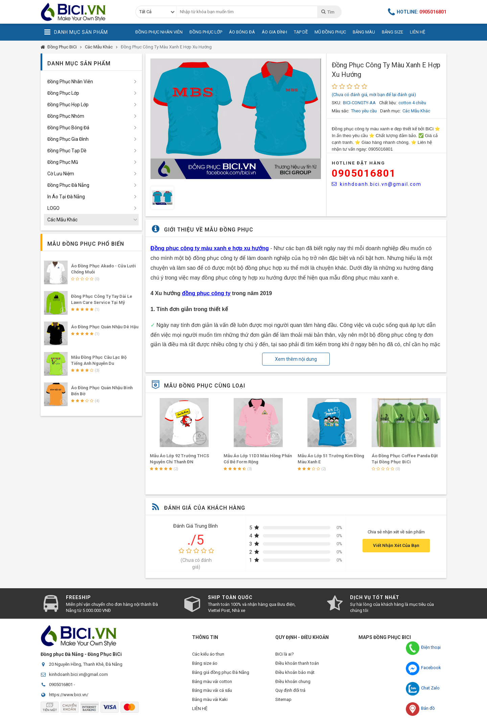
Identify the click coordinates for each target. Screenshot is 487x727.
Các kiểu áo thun (208, 654)
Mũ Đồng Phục (330, 32)
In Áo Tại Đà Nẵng (66, 196)
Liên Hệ (417, 32)
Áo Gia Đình (274, 32)
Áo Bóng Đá (242, 32)
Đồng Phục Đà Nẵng (68, 185)
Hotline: (417, 11)
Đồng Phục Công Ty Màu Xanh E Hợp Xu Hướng (166, 46)
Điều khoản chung (292, 684)
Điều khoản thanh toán (297, 664)
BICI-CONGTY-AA (359, 102)
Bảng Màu (364, 32)
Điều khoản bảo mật (295, 674)
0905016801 (364, 173)
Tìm (327, 12)
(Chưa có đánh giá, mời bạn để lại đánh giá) (374, 94)
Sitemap (283, 704)
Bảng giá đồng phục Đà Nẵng (220, 674)
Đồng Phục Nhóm (65, 116)
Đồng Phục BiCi (62, 46)
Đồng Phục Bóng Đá (68, 127)
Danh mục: (390, 110)
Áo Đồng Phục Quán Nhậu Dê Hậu (104, 326)
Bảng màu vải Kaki (210, 704)
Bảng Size (392, 32)
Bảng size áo (204, 664)
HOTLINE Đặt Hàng (358, 163)
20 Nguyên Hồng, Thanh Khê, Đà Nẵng (85, 664)
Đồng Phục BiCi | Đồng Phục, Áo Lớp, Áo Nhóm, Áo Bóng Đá (83, 12)
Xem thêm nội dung (296, 359)
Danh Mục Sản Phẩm (76, 32)
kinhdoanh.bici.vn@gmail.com (376, 184)
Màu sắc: (340, 110)
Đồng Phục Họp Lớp (68, 104)
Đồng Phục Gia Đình (68, 139)
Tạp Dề (301, 32)
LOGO (53, 208)
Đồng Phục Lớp (205, 32)
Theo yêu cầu (364, 110)
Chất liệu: (388, 102)
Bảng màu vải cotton (212, 684)
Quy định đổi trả (290, 694)
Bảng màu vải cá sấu (212, 694)
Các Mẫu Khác (99, 46)
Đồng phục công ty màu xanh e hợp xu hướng (209, 248)
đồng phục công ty (206, 293)
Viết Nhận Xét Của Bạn (396, 545)
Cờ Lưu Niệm (60, 173)
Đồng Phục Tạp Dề (66, 150)
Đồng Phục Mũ (62, 162)
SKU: (336, 102)
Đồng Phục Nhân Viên (159, 32)
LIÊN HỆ (199, 715)
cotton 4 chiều (412, 102)
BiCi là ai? (284, 654)
